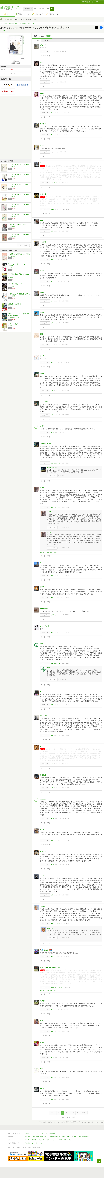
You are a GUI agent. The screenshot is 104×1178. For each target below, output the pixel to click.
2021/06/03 (65, 840)
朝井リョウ (11, 286)
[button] (52, 9)
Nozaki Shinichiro (46, 402)
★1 (52, 134)
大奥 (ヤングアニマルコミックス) (17, 224)
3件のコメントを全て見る (48, 552)
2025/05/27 (65, 134)
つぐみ (42, 875)
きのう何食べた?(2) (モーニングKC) (18, 174)
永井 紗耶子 (11, 296)
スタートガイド (42, 1133)
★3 (52, 323)
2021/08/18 (65, 787)
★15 (52, 209)
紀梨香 (42, 1001)
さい (41, 163)
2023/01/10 (65, 463)
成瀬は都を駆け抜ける (14, 304)
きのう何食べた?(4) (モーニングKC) (18, 194)
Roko (42, 1042)
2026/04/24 (63, 51)
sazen (42, 373)
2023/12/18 (65, 323)
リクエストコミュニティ (64, 1139)
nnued (42, 292)
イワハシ (43, 829)
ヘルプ (27, 1139)
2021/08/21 (65, 763)
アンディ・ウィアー (13, 317)
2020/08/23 (65, 923)
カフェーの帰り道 (13, 324)
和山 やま (10, 277)
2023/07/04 (65, 362)
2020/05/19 (67, 987)
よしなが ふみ (8, 19)
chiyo (42, 93)
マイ (41, 62)
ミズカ (42, 488)
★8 (52, 231)
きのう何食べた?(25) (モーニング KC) (19, 254)
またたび (43, 587)
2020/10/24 (65, 895)
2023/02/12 (66, 432)
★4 (52, 183)
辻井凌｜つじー (45, 443)
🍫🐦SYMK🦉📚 (46, 950)
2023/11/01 (65, 344)
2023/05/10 (65, 390)
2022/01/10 (65, 663)
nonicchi (43, 799)
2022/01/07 (65, 704)
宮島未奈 (10, 306)
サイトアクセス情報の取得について (84, 1136)
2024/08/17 (65, 231)
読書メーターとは (30, 1133)
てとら (42, 270)
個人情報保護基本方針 (39, 1136)
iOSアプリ (39, 1143)
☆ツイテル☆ (44, 626)
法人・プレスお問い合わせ (46, 1139)
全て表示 (36, 40)
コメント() (54, 51)
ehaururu (43, 716)
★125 (52, 987)
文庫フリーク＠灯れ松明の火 (50, 967)
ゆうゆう (43, 194)
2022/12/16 (65, 507)
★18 (52, 615)
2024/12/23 (63, 152)
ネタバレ (46, 40)
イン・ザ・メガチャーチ (15, 284)
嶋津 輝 (10, 326)
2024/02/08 (65, 301)
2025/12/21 (63, 82)
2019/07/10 (65, 1077)
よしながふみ (11, 226)
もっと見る (23, 245)
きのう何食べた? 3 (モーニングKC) (18, 184)
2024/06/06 (65, 281)
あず (41, 1069)
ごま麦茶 (43, 242)
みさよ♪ (42, 1020)
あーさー (43, 124)
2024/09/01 (65, 182)
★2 (52, 112)
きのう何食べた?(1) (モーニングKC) (18, 164)
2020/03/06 (65, 1031)
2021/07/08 (66, 818)
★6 (52, 391)
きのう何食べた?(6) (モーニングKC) (18, 214)
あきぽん (43, 851)
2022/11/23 (65, 575)
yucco (42, 1088)
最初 (52, 1112)
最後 (83, 1112)
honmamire (44, 608)
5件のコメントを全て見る (48, 990)
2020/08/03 (65, 956)
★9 (52, 507)
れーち (42, 356)
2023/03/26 (65, 415)
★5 (52, 704)
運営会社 (27, 1136)
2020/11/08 (66, 864)
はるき (42, 426)
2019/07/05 (65, 1099)
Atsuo (42, 312)
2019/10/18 (66, 1057)
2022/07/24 (66, 615)
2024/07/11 (65, 259)
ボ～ (41, 563)
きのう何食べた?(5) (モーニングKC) (18, 204)
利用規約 (52, 1133)
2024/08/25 (66, 209)
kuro (41, 220)
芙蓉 (41, 334)
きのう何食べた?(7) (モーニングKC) (18, 234)
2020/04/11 (65, 1009)
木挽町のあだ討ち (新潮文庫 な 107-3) (19, 294)
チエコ (42, 146)
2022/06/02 (65, 632)
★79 (52, 864)
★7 (52, 345)
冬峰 (41, 644)
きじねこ (43, 775)
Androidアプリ (29, 1143)
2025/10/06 (65, 112)
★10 (52, 1057)
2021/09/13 (65, 735)
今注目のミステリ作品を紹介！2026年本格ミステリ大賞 (18, 23)
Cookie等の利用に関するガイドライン (59, 1136)
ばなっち (43, 45)
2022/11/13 (65, 597)
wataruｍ (43, 906)
